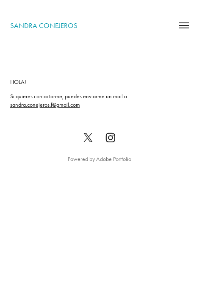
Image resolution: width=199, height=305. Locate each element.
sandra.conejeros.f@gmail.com (45, 104)
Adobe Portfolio (113, 159)
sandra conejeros (43, 25)
